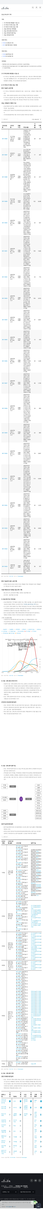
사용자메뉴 (36, 7)
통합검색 (32, 7)
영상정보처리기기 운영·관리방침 (12, 1187)
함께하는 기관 (6, 1192)
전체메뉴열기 (40, 7)
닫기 (15, 1206)
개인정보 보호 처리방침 (21, 1186)
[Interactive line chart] (21, 652)
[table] (21, 347)
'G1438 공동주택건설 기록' (30, 604)
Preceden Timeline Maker (21, 739)
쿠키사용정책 (9, 1206)
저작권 (10, 1186)
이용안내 (25, 1187)
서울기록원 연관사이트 (25, 1192)
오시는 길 (3, 1186)
